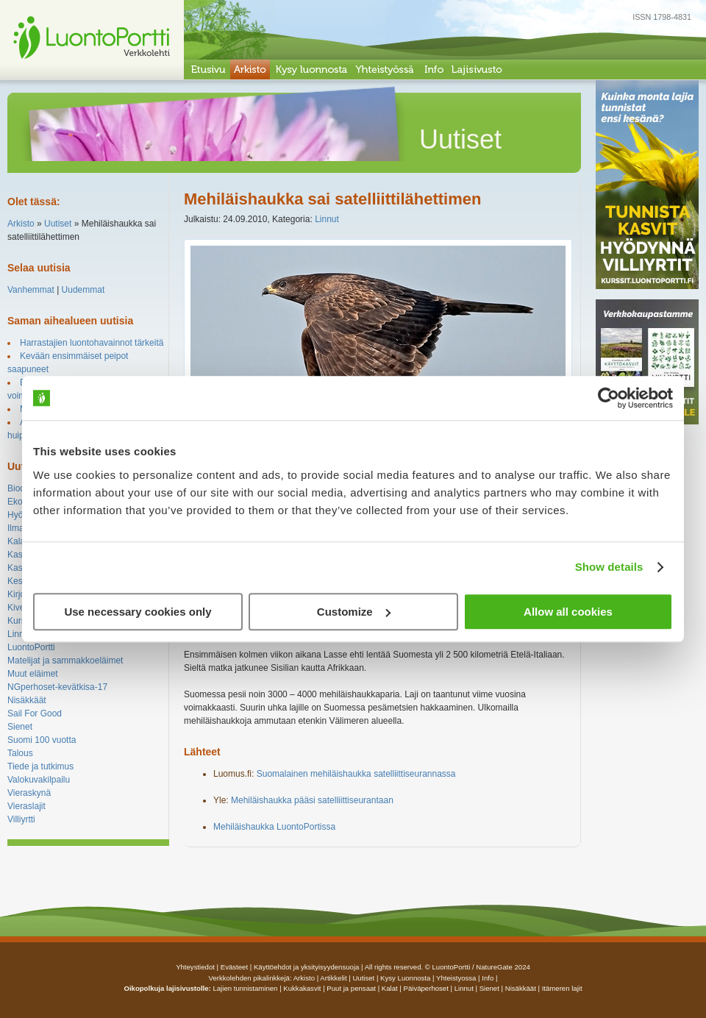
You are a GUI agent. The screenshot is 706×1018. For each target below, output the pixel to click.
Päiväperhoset (426, 988)
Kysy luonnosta (405, 978)
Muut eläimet (32, 674)
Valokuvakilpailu (38, 780)
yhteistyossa (456, 978)
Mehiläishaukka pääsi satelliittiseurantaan (312, 800)
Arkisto (21, 223)
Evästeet (234, 967)
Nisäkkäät (26, 700)
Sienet (19, 727)
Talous (20, 753)
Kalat (17, 541)
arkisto (304, 978)
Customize (354, 611)
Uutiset (57, 223)
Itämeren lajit (562, 988)
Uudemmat (83, 290)
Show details (609, 566)
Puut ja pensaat (351, 988)
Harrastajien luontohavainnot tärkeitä (91, 343)
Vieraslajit (26, 806)
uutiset (363, 978)
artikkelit (333, 978)
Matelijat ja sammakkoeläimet (65, 660)
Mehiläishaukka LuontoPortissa (274, 827)
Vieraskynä (29, 793)
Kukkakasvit (302, 988)
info (487, 978)
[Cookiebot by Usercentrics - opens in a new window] (608, 398)
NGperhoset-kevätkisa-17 (57, 687)
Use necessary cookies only (137, 611)
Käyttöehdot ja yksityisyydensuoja (306, 967)
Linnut (19, 634)
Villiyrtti (21, 819)
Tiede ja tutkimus (40, 766)
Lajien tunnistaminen (245, 988)
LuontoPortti (31, 647)
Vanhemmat (30, 290)
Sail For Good (34, 713)
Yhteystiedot (195, 967)
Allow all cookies (568, 611)
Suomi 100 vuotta (41, 740)
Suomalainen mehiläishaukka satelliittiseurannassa (356, 774)
